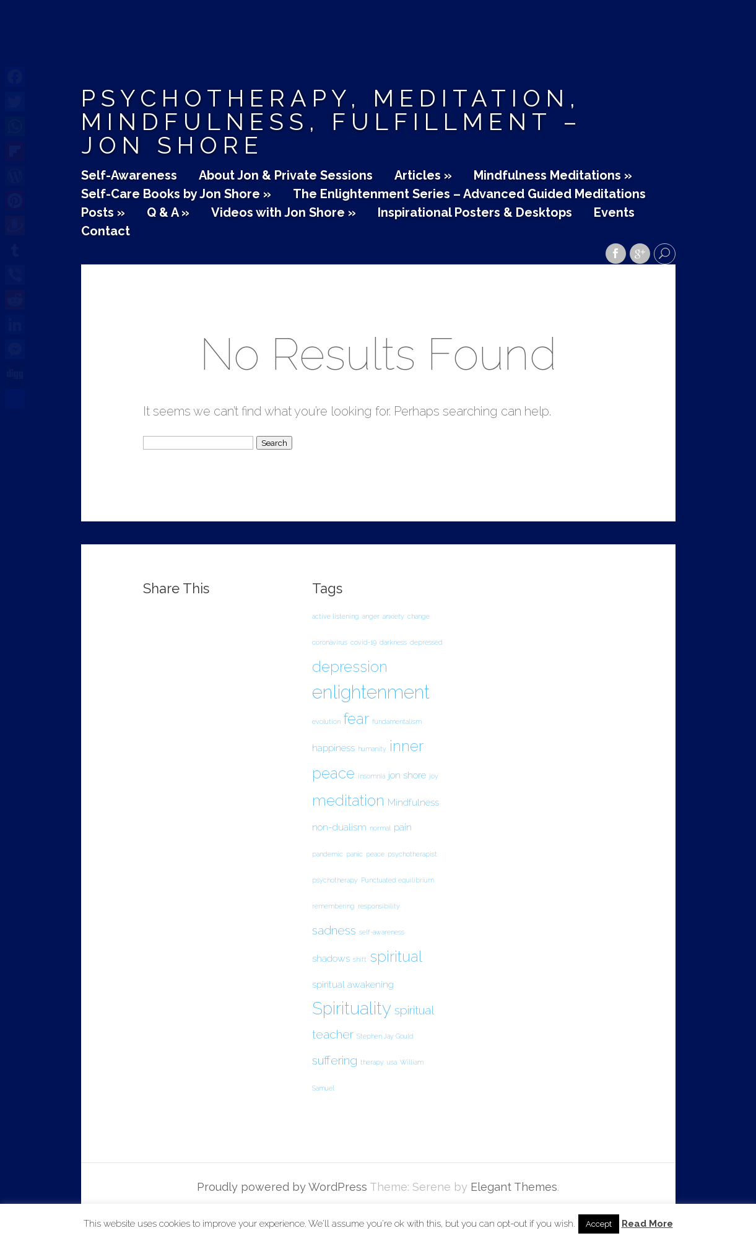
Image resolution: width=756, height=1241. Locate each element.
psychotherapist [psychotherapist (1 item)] (412, 854)
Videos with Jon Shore (283, 213)
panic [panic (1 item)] (354, 854)
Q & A (168, 213)
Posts (103, 213)
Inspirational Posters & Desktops (475, 213)
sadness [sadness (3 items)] (334, 930)
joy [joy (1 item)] (433, 776)
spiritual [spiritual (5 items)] (396, 956)
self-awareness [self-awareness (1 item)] (381, 932)
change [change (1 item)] (418, 616)
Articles (423, 176)
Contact (105, 231)
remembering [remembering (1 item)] (333, 906)
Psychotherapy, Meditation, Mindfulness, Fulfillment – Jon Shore (332, 121)
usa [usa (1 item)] (392, 1062)
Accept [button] (599, 1224)
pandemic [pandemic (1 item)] (327, 854)
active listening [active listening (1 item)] (335, 616)
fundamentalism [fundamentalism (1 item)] (397, 721)
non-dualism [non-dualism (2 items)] (339, 827)
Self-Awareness (129, 176)
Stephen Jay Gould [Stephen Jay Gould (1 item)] (385, 1036)
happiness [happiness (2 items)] (333, 748)
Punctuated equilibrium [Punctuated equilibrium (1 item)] (397, 880)
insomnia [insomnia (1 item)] (371, 776)
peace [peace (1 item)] (375, 854)
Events (614, 213)
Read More (647, 1224)
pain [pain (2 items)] (403, 827)
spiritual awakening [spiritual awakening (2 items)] (353, 984)
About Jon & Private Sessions (286, 176)
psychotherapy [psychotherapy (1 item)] (335, 880)
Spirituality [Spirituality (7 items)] (351, 1008)
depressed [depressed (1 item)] (426, 642)
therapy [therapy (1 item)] (372, 1062)
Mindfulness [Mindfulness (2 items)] (413, 802)
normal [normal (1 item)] (380, 828)
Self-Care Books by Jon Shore (176, 194)
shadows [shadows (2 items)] (331, 958)
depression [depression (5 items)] (350, 667)
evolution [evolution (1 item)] (326, 721)
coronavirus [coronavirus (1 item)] (329, 642)
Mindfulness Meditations (553, 176)
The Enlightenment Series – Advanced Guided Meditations (469, 194)
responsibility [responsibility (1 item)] (379, 906)
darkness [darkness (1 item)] (393, 642)
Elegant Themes (514, 1186)
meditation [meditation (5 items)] (348, 800)
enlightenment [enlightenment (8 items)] (371, 692)
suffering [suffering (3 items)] (334, 1060)
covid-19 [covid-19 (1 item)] (363, 642)
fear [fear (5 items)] (356, 719)
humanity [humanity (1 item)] (372, 748)
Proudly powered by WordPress (282, 1186)
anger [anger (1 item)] (371, 616)
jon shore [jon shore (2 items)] (407, 775)
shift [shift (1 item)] (360, 959)
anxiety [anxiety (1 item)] (393, 616)
